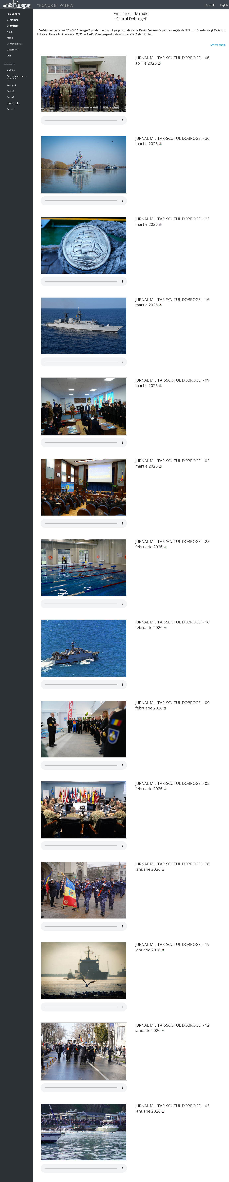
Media (10, 37)
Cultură (10, 91)
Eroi (9, 55)
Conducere (12, 19)
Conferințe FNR (14, 43)
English (224, 5)
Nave (9, 31)
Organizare (12, 25)
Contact (210, 5)
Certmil (10, 109)
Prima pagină (13, 13)
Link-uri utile (13, 103)
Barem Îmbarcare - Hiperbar (16, 77)
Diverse (11, 69)
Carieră (10, 97)
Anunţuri (11, 85)
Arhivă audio (218, 45)
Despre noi (12, 49)
